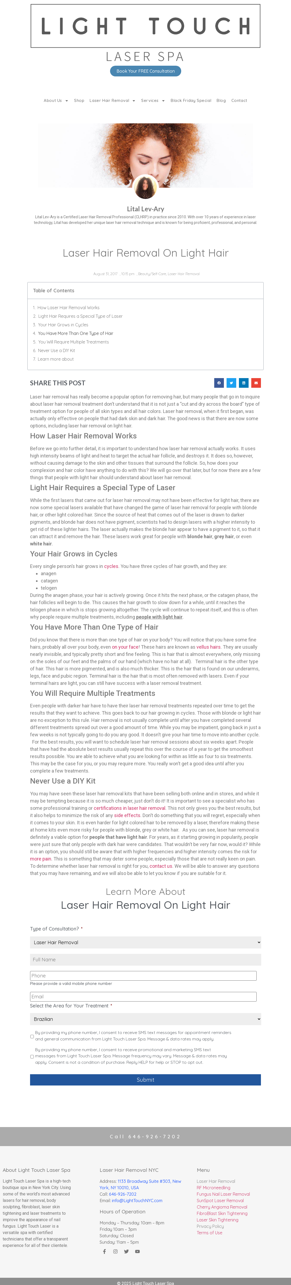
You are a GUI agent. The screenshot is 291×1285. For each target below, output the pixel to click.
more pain (40, 859)
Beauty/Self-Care (152, 274)
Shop (79, 100)
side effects (127, 815)
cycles (111, 566)
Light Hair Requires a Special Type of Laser (80, 316)
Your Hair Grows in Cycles (63, 324)
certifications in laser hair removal (129, 808)
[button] (219, 383)
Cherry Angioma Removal (222, 1202)
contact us (161, 866)
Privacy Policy (210, 1221)
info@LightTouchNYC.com (137, 1196)
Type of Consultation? (56, 929)
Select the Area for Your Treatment (71, 1003)
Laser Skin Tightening (217, 1215)
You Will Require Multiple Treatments (73, 342)
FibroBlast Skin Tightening (222, 1209)
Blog (221, 100)
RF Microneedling (213, 1183)
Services (153, 100)
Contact (239, 100)
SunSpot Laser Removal (220, 1196)
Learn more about (56, 359)
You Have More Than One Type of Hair (75, 333)
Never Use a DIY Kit (56, 350)
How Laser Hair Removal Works (69, 307)
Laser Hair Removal (113, 100)
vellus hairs (209, 647)
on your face (125, 647)
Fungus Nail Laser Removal (223, 1189)
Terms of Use (209, 1228)
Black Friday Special (191, 100)
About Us (56, 100)
